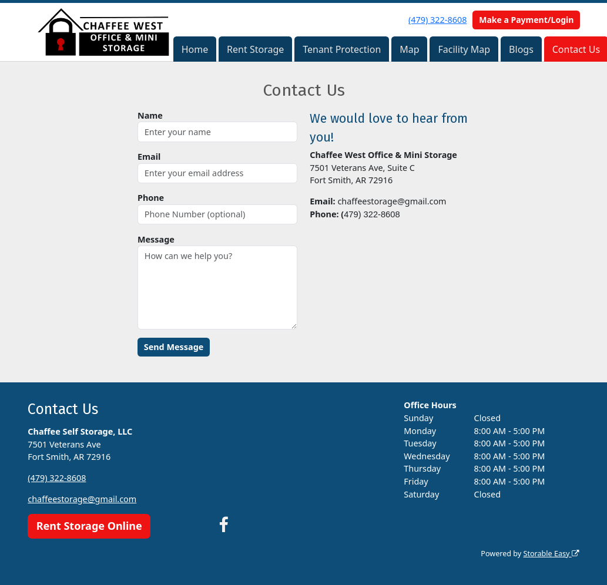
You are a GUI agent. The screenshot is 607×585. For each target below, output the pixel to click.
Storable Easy (551, 554)
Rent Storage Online (89, 526)
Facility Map (464, 49)
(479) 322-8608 (437, 19)
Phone (151, 197)
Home (195, 49)
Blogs (521, 49)
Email (149, 156)
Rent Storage (255, 49)
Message (156, 239)
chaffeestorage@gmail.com (82, 499)
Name (150, 115)
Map (409, 49)
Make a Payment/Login (526, 19)
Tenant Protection (342, 49)
